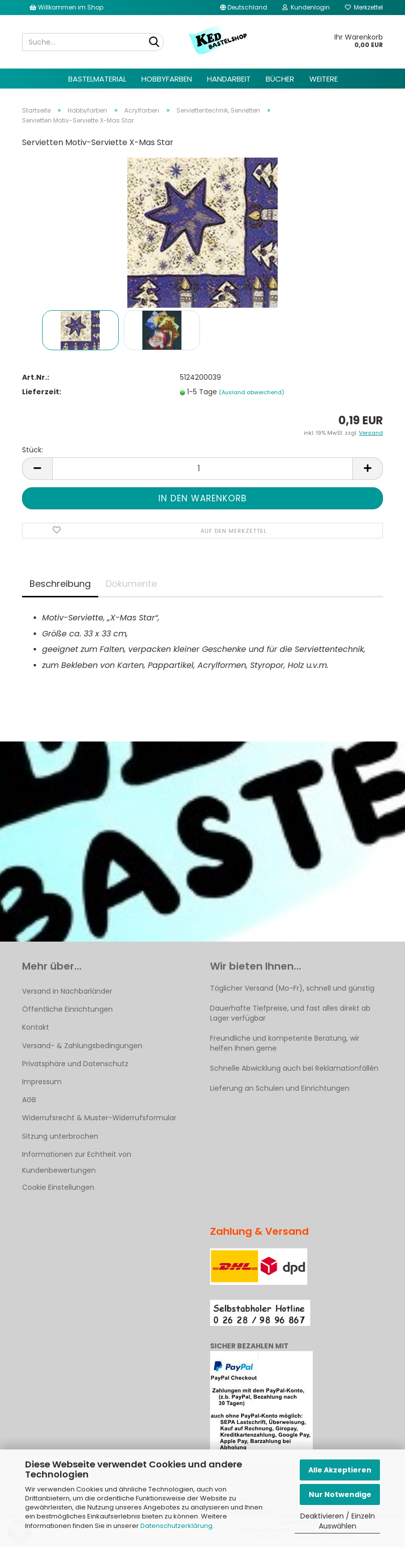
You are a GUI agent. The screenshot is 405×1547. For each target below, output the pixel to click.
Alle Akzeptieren (339, 1470)
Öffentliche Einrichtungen (67, 1009)
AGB (29, 1100)
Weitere (323, 79)
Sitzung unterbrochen (60, 1136)
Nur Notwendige (340, 1494)
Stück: (32, 450)
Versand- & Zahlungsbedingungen (82, 1046)
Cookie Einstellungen (58, 1187)
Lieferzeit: (41, 392)
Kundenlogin (306, 7)
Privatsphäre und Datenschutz (75, 1064)
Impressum (42, 1082)
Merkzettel (364, 7)
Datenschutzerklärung (176, 1525)
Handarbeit (229, 79)
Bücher (280, 79)
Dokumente (131, 583)
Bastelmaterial (97, 79)
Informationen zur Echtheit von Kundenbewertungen (76, 1162)
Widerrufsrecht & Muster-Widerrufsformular (99, 1118)
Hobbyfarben (166, 79)
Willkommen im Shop (66, 7)
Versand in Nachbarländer (67, 991)
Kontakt (35, 1027)
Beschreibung (60, 583)
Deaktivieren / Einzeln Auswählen (337, 1521)
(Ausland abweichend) (251, 392)
